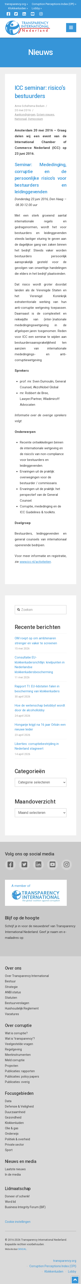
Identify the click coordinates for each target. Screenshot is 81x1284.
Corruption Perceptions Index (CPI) (53, 4)
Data (8, 1101)
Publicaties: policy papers (22, 1076)
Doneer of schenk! (17, 1196)
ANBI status (13, 992)
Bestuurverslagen (17, 1003)
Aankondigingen (25, 114)
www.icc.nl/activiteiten (35, 562)
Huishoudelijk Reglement (22, 1008)
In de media (13, 1174)
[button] (71, 27)
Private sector (14, 1144)
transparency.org (15, 4)
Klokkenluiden (17, 8)
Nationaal (21, 118)
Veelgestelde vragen (19, 1044)
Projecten (11, 1065)
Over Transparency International (27, 976)
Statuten (11, 997)
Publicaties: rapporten (20, 1071)
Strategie (11, 987)
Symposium (35, 118)
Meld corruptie (15, 1060)
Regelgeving (13, 1049)
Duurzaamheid (15, 1112)
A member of (35, 893)
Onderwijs (12, 1133)
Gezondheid (13, 1117)
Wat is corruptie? (16, 1033)
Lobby (36, 8)
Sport (9, 1150)
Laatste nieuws (15, 1169)
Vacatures (12, 1014)
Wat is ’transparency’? (20, 1038)
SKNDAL (22, 1249)
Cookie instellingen (17, 1221)
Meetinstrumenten (18, 1054)
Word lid (10, 1201)
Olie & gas (11, 1128)
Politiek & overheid (17, 1139)
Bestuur (10, 981)
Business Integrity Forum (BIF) (25, 1207)
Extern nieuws (45, 114)
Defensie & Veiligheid (19, 1106)
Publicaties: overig (17, 1082)
